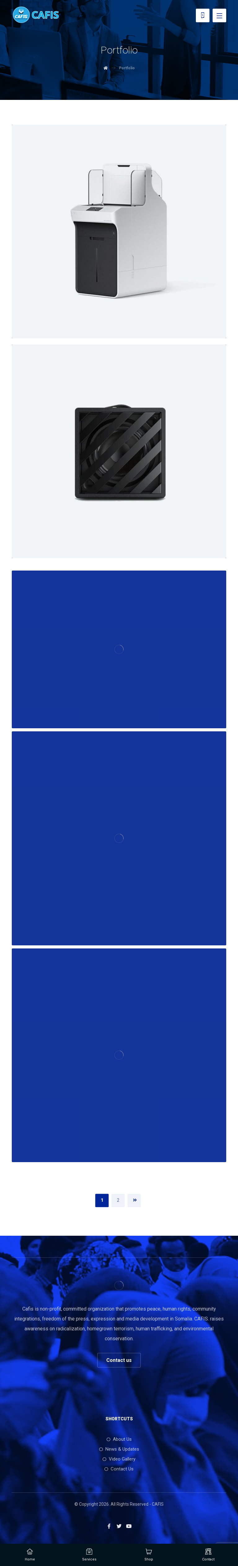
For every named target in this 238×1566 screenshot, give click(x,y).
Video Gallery (119, 1459)
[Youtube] (129, 1526)
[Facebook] (109, 1526)
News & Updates (119, 1449)
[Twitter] (119, 1526)
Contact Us (119, 1469)
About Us (119, 1439)
